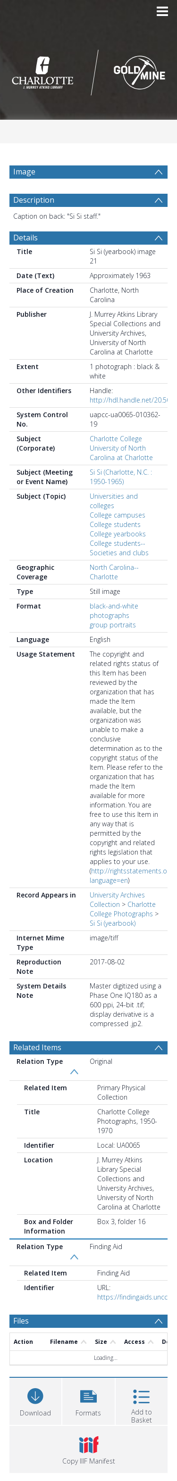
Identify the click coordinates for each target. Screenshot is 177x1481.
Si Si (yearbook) (112, 923)
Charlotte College (116, 438)
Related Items (37, 1047)
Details (25, 237)
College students (115, 524)
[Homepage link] (88, 70)
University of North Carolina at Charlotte (121, 453)
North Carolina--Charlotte (114, 572)
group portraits (113, 624)
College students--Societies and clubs (119, 548)
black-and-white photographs (114, 610)
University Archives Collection (117, 899)
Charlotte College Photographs (123, 909)
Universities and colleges (114, 501)
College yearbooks (118, 533)
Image (24, 171)
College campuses (117, 514)
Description (33, 200)
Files (21, 1321)
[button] (88, 1400)
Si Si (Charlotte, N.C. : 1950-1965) (121, 477)
